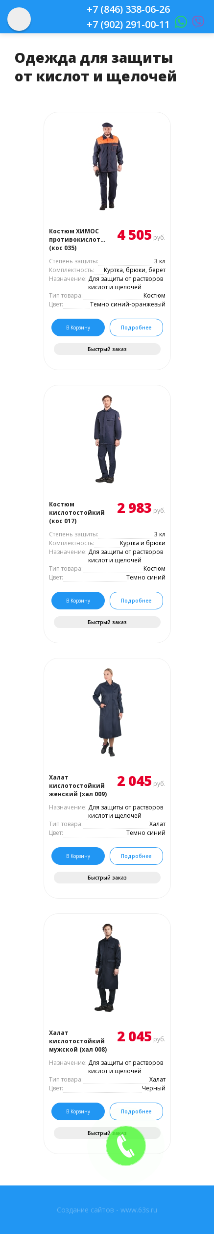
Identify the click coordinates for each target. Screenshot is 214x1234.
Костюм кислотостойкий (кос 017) (77, 512)
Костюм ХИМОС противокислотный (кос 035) (78, 239)
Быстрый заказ (107, 349)
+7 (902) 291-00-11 (128, 24)
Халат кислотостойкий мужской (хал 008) (78, 1041)
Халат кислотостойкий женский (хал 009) (78, 785)
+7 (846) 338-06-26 (128, 9)
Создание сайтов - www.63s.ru (107, 1209)
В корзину (78, 327)
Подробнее (136, 327)
